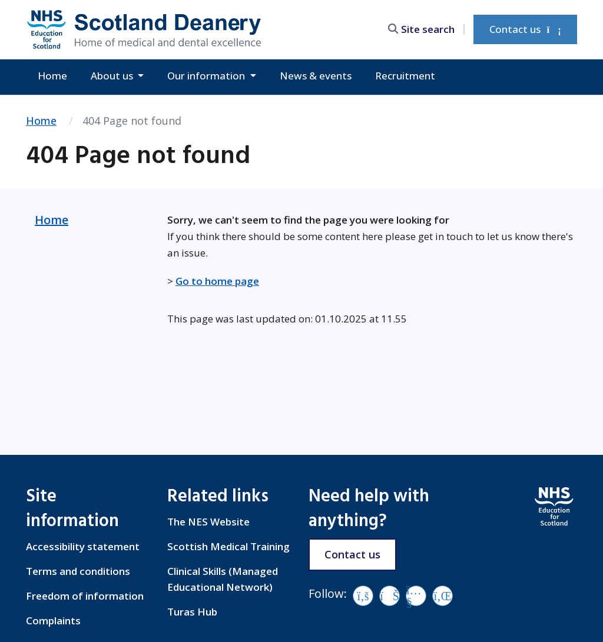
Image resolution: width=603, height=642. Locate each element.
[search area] (426, 29)
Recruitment (405, 75)
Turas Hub (192, 611)
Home (52, 75)
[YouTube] (416, 596)
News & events (316, 75)
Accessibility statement (83, 546)
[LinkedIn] (442, 596)
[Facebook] (363, 596)
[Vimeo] (389, 596)
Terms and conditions (78, 571)
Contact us (525, 29)
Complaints (53, 620)
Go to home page (217, 281)
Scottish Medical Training (228, 546)
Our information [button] (207, 75)
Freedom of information (85, 596)
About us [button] (113, 75)
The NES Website (208, 521)
